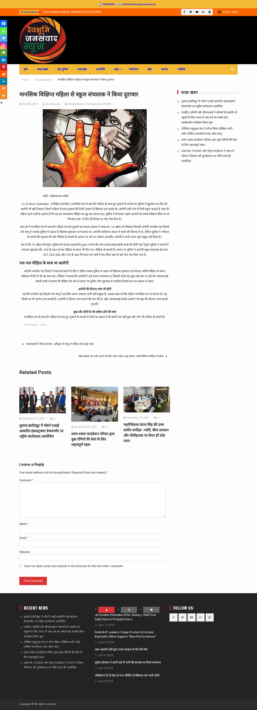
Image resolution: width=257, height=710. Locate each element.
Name (24, 524)
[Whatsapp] (3, 30)
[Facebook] (3, 23)
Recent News (76, 104)
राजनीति (100, 69)
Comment (26, 480)
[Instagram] (3, 45)
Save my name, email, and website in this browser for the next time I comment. (73, 566)
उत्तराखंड (82, 69)
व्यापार (164, 69)
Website (24, 552)
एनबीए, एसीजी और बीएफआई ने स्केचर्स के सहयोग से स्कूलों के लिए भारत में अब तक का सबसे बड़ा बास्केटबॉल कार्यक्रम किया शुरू (209, 117)
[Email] (3, 52)
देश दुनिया (62, 69)
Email (23, 538)
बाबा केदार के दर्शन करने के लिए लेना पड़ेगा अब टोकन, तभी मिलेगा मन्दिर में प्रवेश (121, 356)
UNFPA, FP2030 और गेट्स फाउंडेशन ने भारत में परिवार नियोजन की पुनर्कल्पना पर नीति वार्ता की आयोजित (207, 156)
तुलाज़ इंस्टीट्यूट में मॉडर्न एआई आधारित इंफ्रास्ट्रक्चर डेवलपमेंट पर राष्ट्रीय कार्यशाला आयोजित (41, 431)
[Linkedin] (3, 59)
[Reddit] (3, 74)
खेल (149, 69)
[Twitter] (3, 38)
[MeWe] (3, 81)
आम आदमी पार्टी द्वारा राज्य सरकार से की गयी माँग (121, 649)
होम (26, 69)
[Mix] (3, 88)
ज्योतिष (181, 69)
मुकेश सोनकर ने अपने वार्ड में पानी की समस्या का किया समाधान (128, 662)
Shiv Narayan (52, 104)
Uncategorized (93, 104)
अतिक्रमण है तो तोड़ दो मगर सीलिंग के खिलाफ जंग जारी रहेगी (127, 675)
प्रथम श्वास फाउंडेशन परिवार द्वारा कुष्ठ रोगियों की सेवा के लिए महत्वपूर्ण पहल (93, 439)
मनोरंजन (133, 69)
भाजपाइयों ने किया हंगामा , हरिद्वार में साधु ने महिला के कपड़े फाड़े (59, 344)
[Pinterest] (3, 66)
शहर (116, 69)
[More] (3, 95)
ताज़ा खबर (42, 69)
